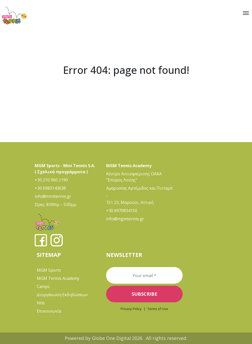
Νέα (40, 303)
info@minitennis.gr (53, 196)
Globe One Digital (112, 338)
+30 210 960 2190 (51, 180)
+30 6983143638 (50, 188)
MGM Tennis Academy (58, 278)
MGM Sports (49, 270)
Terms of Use (157, 308)
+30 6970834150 (121, 210)
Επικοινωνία (49, 311)
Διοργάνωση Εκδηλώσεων (62, 294)
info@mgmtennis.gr (125, 219)
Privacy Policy (131, 308)
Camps (43, 286)
